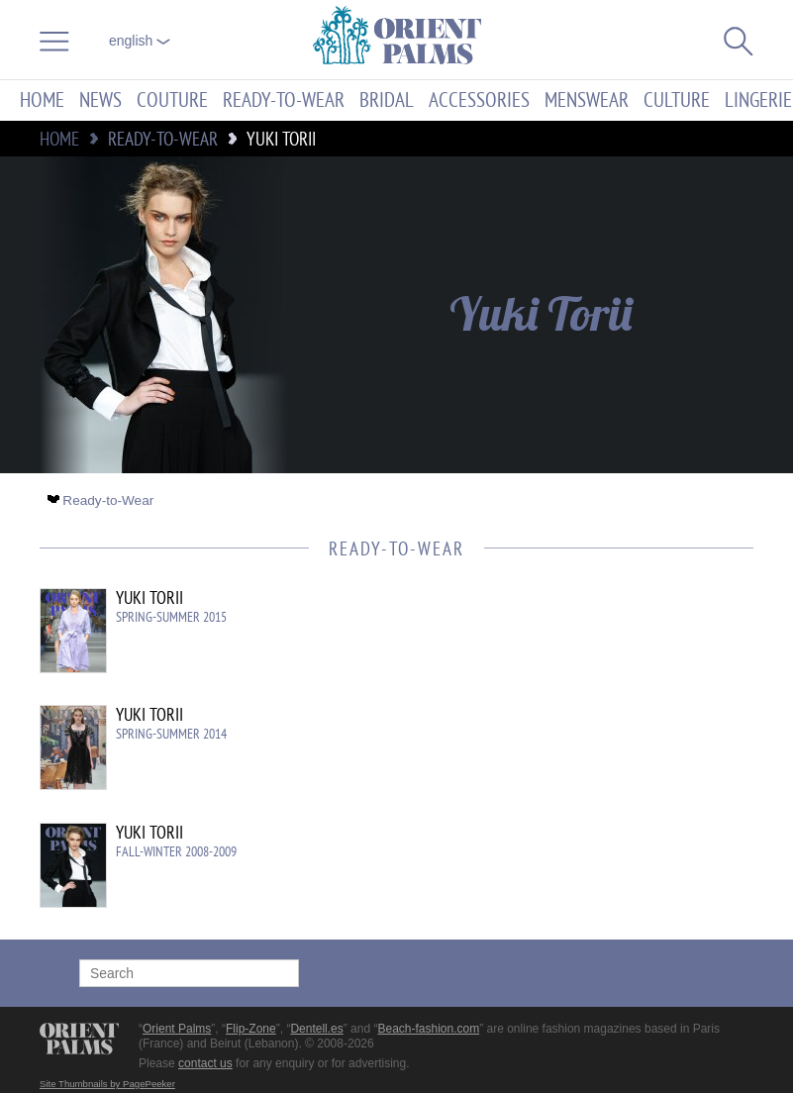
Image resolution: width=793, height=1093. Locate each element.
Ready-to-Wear (284, 100)
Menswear (587, 100)
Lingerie (758, 100)
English (139, 41)
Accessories (479, 100)
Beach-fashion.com (428, 1029)
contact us (205, 1063)
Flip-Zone (251, 1029)
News (100, 100)
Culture (677, 100)
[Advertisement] (585, 721)
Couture (172, 100)
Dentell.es (316, 1029)
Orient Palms (177, 1029)
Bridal (386, 100)
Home (42, 100)
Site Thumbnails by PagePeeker (107, 1083)
